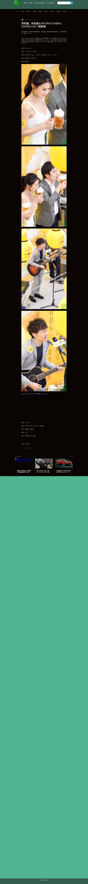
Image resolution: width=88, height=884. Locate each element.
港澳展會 (34, 11)
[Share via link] (31, 448)
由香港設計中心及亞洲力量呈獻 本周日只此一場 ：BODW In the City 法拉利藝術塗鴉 (63, 471)
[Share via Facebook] (22, 448)
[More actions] (66, 20)
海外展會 (22, 11)
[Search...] (63, 3)
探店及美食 (58, 11)
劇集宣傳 (64, 11)
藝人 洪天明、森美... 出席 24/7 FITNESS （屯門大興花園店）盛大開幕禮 (43, 471)
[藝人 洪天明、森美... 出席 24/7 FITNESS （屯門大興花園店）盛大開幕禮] (44, 463)
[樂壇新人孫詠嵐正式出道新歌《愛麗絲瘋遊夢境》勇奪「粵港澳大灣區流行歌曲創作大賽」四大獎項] (24, 463)
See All (71, 456)
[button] (71, 11)
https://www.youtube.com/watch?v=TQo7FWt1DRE (32, 395)
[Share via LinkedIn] (28, 448)
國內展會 (28, 11)
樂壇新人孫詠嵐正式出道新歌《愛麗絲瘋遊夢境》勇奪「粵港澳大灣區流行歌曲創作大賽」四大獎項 (24, 471)
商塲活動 (40, 11)
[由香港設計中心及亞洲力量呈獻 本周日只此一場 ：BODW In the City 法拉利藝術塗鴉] (64, 463)
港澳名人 (46, 11)
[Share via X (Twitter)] (25, 448)
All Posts (17, 11)
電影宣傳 (52, 11)
